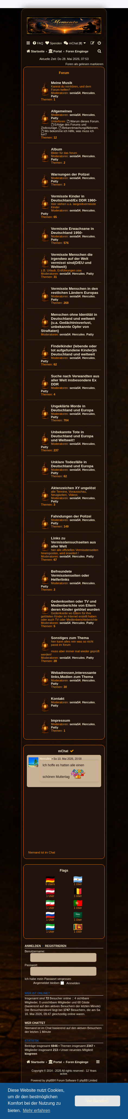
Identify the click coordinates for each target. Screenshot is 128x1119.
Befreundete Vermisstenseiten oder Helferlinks (70, 575)
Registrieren (55, 945)
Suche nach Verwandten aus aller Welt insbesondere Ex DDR (75, 380)
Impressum (60, 720)
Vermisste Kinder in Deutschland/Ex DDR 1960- (74, 198)
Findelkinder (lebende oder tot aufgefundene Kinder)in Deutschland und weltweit (74, 350)
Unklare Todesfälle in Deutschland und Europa (72, 464)
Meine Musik (61, 83)
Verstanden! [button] (98, 1101)
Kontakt (57, 699)
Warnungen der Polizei (70, 174)
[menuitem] (37, 43)
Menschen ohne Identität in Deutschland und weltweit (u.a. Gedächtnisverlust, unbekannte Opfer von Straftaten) (69, 322)
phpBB (50, 1080)
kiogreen (31, 1053)
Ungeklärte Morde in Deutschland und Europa (72, 408)
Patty (54, 96)
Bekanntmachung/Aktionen (78, 127)
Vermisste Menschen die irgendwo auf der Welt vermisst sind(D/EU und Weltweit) (71, 261)
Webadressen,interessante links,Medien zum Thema (73, 675)
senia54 (75, 93)
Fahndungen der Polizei (71, 516)
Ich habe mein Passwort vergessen (48, 978)
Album (56, 149)
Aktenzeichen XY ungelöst (73, 488)
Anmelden (33, 945)
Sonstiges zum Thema (70, 638)
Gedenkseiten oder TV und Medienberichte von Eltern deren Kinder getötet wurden (75, 605)
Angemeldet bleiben (48, 983)
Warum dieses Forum (83, 121)
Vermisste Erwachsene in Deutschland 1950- (72, 231)
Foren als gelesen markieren (84, 64)
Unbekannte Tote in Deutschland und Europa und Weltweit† (72, 436)
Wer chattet (35, 1022)
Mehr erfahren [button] (36, 1110)
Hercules (88, 93)
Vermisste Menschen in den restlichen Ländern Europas (74, 291)
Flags (64, 870)
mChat (63, 751)
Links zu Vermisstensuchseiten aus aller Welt (73, 542)
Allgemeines (61, 111)
